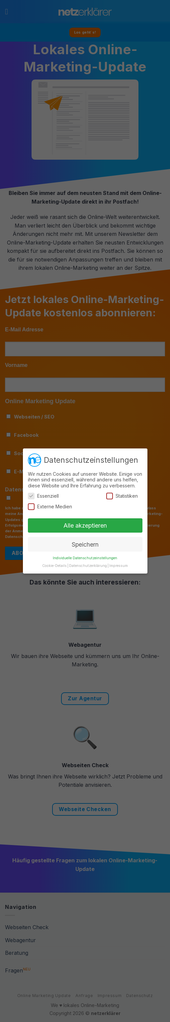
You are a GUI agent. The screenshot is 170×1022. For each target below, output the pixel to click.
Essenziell (43, 496)
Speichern (85, 544)
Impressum (118, 566)
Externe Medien (50, 506)
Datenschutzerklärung (88, 566)
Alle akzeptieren (85, 525)
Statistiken (122, 496)
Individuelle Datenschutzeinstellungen (85, 558)
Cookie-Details (54, 566)
